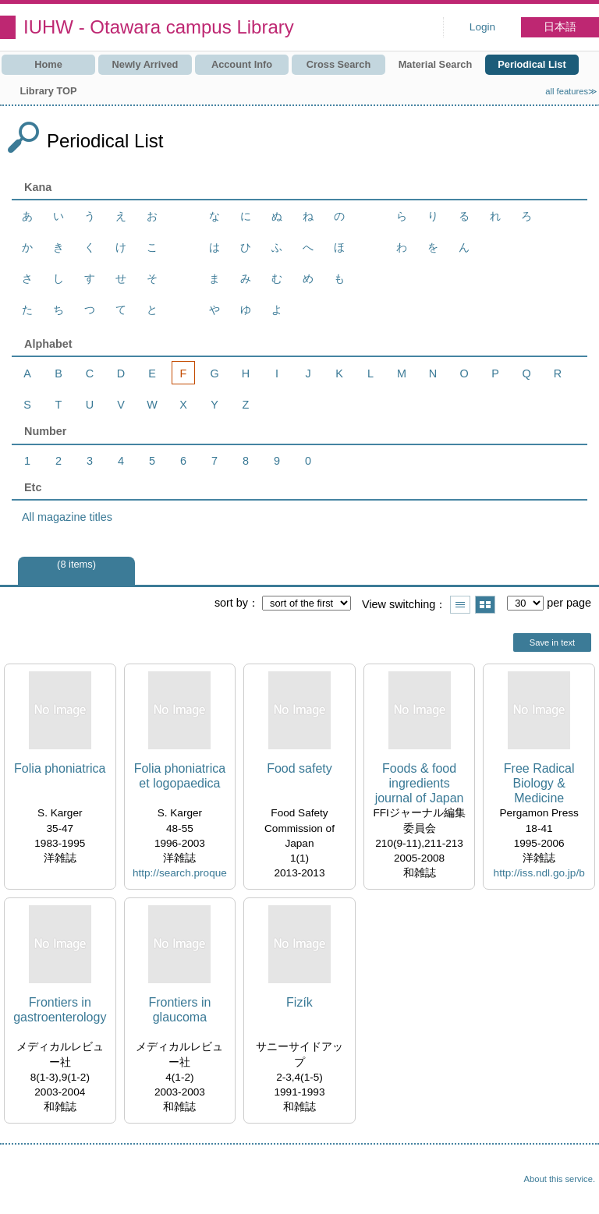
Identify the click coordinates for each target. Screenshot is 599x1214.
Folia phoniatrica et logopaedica (179, 776)
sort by (231, 602)
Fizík (299, 1002)
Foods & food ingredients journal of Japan (419, 783)
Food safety (299, 768)
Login (482, 27)
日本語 (560, 27)
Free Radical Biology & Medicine (539, 783)
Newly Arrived (145, 64)
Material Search (436, 64)
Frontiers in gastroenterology (59, 1010)
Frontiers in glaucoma (179, 1010)
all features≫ (571, 91)
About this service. (559, 1179)
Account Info (241, 64)
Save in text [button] (552, 642)
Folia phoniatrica (59, 768)
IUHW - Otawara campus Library (158, 26)
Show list (460, 605)
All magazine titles (67, 517)
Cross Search (339, 64)
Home (48, 64)
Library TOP (47, 91)
